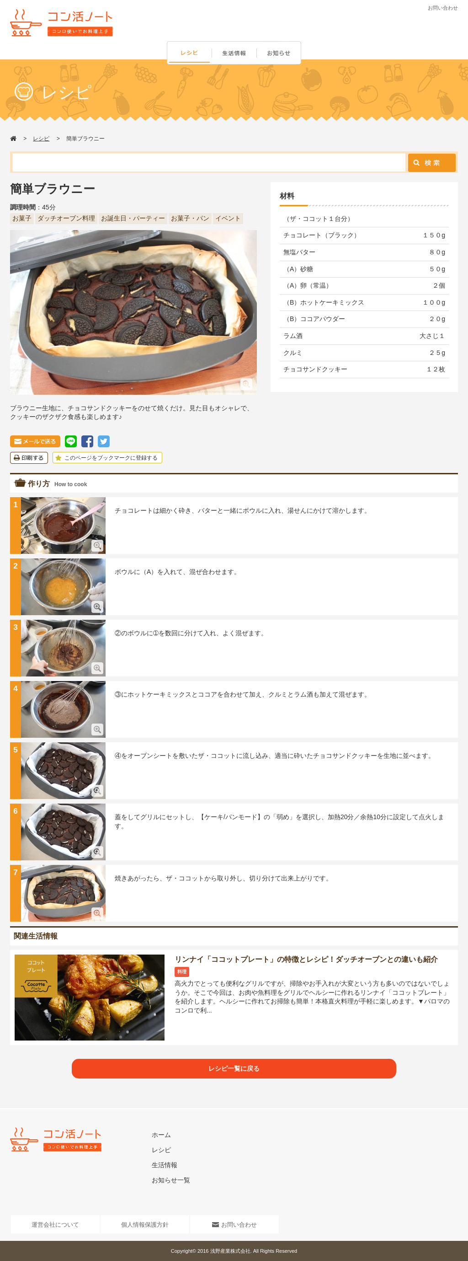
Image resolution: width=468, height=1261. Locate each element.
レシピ (189, 53)
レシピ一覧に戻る (234, 1068)
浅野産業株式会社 (230, 1251)
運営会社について (55, 1224)
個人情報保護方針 (145, 1224)
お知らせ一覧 (171, 1180)
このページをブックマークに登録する (105, 458)
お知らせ (280, 53)
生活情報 (235, 53)
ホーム (161, 1134)
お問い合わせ (443, 8)
